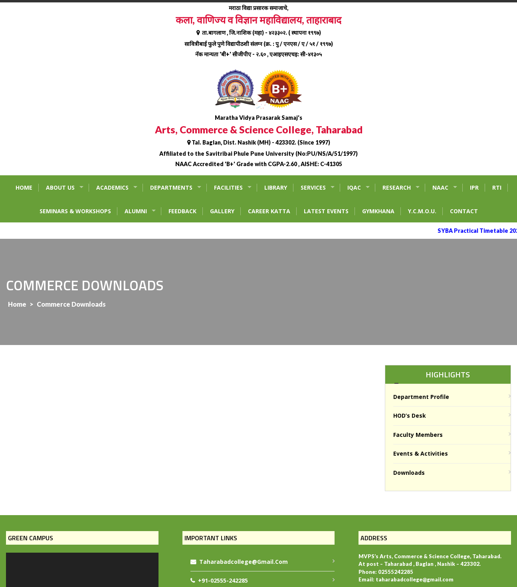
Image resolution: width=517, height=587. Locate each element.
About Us (60, 187)
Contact (464, 211)
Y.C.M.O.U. (422, 211)
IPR (474, 187)
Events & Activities (420, 453)
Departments (171, 187)
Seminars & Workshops (75, 211)
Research (396, 187)
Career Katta (269, 211)
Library (275, 187)
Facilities (228, 187)
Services (313, 187)
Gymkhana (378, 211)
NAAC (440, 187)
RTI (496, 187)
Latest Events (326, 211)
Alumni (136, 211)
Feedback (182, 211)
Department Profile (421, 397)
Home (24, 187)
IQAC (354, 187)
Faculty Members (418, 434)
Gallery (222, 211)
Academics (112, 187)
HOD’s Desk (409, 415)
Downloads (409, 472)
